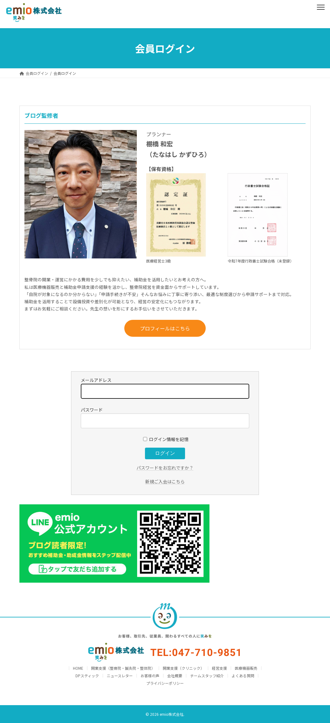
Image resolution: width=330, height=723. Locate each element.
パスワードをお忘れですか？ (165, 468)
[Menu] (320, 6)
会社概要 (174, 675)
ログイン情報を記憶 (165, 439)
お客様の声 (150, 675)
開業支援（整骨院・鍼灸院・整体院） (123, 668)
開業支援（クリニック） (183, 668)
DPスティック (87, 675)
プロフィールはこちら (165, 328)
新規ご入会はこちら (165, 481)
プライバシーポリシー (165, 683)
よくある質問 (243, 675)
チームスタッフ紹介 (207, 675)
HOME (78, 668)
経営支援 (219, 668)
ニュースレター (120, 675)
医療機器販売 (246, 668)
